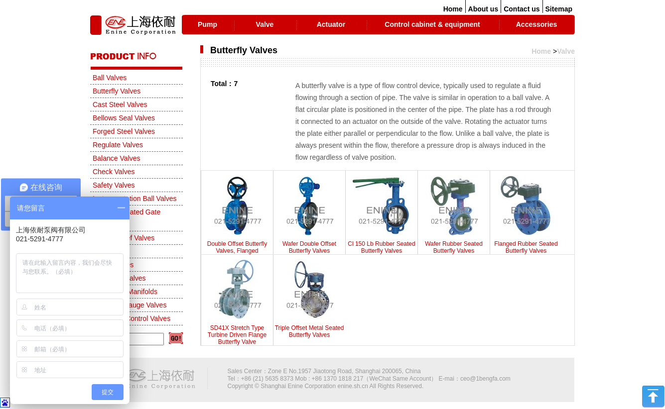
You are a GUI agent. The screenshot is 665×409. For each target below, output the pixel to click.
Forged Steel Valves (124, 131)
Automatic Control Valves (131, 318)
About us (483, 9)
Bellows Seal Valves (124, 118)
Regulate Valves (118, 145)
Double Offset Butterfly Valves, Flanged (237, 215)
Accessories (536, 24)
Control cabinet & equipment (432, 24)
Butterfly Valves (116, 91)
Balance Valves (116, 158)
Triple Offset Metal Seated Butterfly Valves (309, 299)
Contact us (521, 9)
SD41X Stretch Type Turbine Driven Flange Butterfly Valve (237, 302)
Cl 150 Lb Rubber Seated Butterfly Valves (381, 215)
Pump (207, 24)
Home (453, 9)
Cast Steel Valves (120, 104)
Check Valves (114, 172)
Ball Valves (110, 78)
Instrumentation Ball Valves (135, 199)
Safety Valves (114, 185)
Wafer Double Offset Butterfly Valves (309, 215)
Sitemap (558, 9)
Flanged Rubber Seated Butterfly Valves (526, 215)
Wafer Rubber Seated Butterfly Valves (454, 215)
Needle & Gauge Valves (129, 305)
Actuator (331, 24)
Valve (265, 24)
